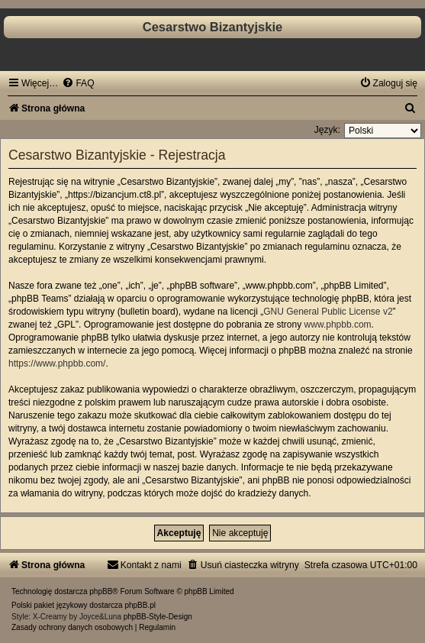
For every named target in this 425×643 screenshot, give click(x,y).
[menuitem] (78, 83)
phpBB (100, 591)
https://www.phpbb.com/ (56, 363)
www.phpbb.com (338, 324)
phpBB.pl (140, 605)
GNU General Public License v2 (327, 311)
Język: (327, 129)
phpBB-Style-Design (158, 616)
